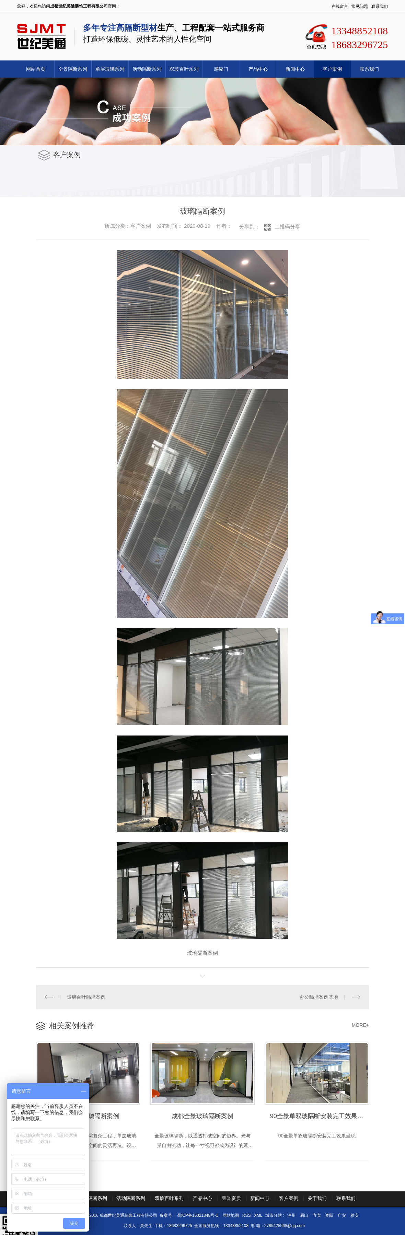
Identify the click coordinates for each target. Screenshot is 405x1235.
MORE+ (360, 1025)
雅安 (354, 1215)
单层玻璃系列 (109, 69)
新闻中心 (295, 69)
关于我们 (317, 1198)
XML (259, 1215)
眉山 (304, 1215)
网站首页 (35, 69)
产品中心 (258, 69)
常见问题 (359, 6)
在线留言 (340, 6)
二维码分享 (287, 226)
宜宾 (317, 1215)
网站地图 (231, 1215)
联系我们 (379, 6)
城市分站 (273, 1215)
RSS (247, 1215)
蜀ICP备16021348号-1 (197, 1215)
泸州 (291, 1215)
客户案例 (332, 69)
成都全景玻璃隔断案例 (202, 1116)
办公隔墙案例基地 (319, 997)
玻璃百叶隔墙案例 (86, 997)
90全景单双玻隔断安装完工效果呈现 (319, 1116)
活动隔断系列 (146, 69)
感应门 (221, 69)
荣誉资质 (231, 1198)
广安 (342, 1215)
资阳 (329, 1215)
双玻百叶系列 (184, 69)
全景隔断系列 (72, 69)
